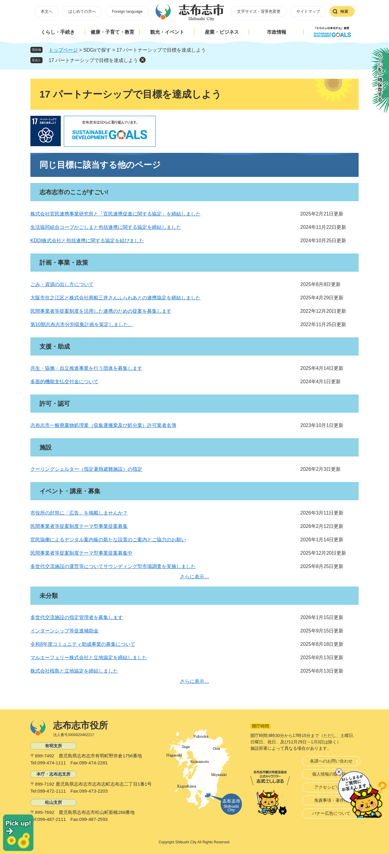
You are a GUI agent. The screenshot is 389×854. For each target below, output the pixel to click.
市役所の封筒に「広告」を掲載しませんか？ (79, 512)
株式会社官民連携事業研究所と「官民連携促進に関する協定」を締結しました (115, 213)
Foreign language (127, 11)
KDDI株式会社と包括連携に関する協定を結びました (87, 240)
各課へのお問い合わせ (331, 761)
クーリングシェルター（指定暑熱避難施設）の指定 (86, 469)
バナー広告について (331, 813)
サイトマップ (308, 11)
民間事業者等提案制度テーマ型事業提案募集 (79, 526)
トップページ (63, 50)
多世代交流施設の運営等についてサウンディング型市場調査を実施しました (113, 566)
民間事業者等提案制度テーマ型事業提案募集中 (81, 553)
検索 (344, 11)
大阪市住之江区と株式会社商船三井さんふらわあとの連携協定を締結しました (115, 297)
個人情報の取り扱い (331, 774)
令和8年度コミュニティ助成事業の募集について (82, 644)
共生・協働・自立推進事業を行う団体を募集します (86, 368)
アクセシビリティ (331, 787)
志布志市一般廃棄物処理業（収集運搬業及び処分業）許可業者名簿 (103, 425)
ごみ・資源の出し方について (62, 284)
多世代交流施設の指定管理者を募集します (76, 617)
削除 (142, 60)
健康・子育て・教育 (112, 32)
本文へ (47, 11)
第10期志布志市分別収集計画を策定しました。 (81, 324)
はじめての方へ (82, 11)
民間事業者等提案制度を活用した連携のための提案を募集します (100, 311)
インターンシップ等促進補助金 (64, 630)
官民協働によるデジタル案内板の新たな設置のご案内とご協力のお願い (108, 539)
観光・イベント (167, 32)
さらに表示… (194, 576)
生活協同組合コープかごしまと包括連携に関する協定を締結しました (105, 227)
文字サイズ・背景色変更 (259, 11)
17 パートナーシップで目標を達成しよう (93, 60)
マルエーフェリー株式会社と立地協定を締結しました (88, 657)
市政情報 (276, 32)
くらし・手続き (58, 32)
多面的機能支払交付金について (64, 381)
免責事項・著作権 (331, 800)
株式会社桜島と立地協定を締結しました (74, 670)
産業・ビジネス (222, 32)
